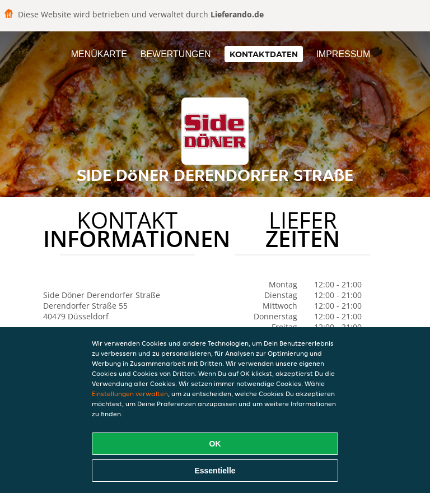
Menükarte (99, 54)
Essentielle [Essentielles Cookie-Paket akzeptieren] (214, 470)
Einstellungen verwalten (130, 393)
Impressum (343, 54)
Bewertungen (176, 54)
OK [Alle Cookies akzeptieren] (215, 443)
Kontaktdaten (264, 54)
